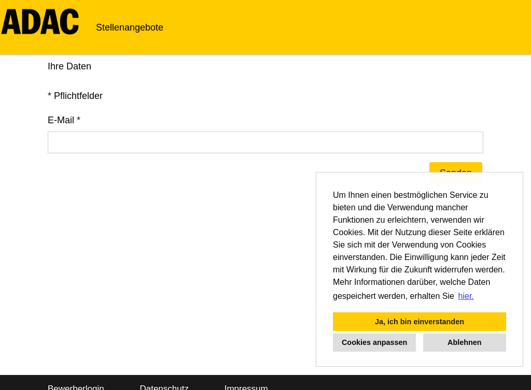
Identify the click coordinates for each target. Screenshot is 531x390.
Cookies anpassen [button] (374, 342)
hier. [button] (466, 296)
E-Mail (64, 120)
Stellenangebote (129, 27)
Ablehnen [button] (465, 342)
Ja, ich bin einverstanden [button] (419, 321)
